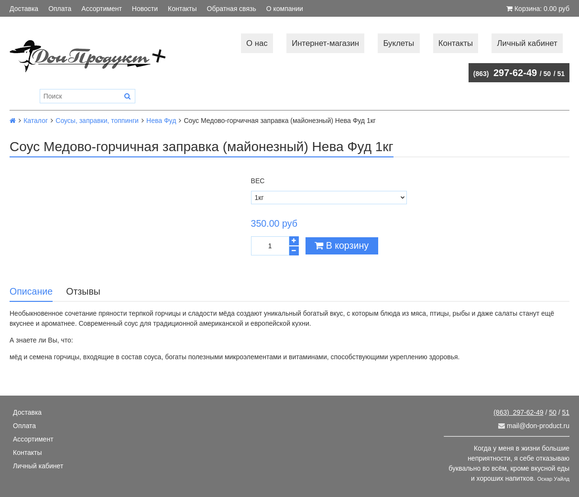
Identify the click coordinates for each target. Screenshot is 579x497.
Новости (145, 8)
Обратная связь (231, 8)
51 (561, 73)
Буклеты (398, 43)
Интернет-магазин (325, 43)
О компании (284, 8)
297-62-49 (505, 72)
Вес (258, 180)
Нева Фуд (161, 120)
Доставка (24, 8)
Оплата (59, 8)
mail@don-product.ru (533, 426)
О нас (257, 43)
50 (547, 73)
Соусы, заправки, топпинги (97, 120)
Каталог (35, 120)
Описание (31, 291)
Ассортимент (101, 8)
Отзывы (83, 291)
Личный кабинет (527, 43)
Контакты (182, 8)
